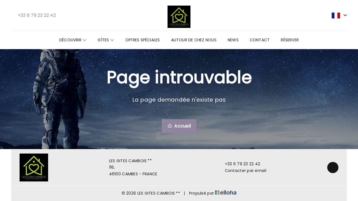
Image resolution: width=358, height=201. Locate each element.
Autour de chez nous (193, 40)
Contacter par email (242, 170)
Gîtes (106, 40)
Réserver (290, 40)
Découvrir (72, 40)
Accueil (179, 126)
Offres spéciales (142, 40)
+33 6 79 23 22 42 (239, 164)
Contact (260, 40)
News (233, 40)
